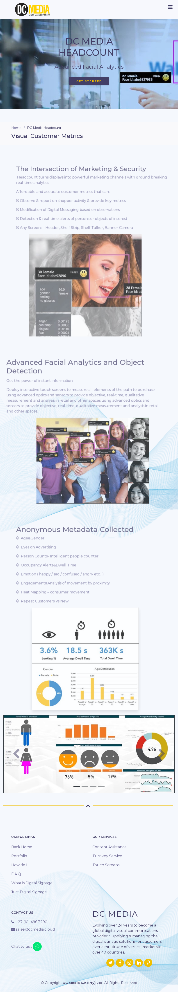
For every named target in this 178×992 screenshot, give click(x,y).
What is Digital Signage (31, 883)
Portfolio (19, 856)
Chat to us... (26, 946)
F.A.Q (16, 874)
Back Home (21, 847)
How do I (19, 865)
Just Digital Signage (29, 892)
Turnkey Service (107, 856)
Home (16, 128)
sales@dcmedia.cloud (35, 929)
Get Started (89, 81)
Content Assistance (109, 847)
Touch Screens (105, 865)
